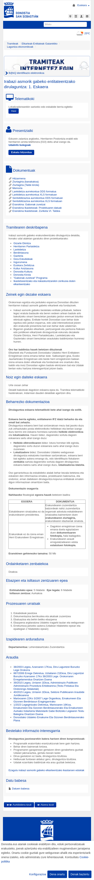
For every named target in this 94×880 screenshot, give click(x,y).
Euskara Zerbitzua (23, 265)
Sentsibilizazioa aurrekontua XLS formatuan (35, 201)
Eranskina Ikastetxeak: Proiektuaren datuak (35, 207)
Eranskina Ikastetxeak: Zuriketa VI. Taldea (34, 210)
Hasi (13, 110)
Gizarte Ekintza (22, 243)
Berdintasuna (21, 252)
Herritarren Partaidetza (26, 246)
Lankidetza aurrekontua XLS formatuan (32, 194)
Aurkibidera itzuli (18, 804)
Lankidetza (19, 249)
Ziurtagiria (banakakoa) (23, 181)
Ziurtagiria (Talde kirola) (23, 184)
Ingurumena (20, 262)
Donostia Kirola (22, 274)
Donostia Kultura (22, 271)
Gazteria (18, 255)
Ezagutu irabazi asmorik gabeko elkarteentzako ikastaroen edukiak (46, 770)
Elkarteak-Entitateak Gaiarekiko (39, 43)
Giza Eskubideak (23, 259)
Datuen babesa (20, 788)
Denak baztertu (80, 874)
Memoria (15, 188)
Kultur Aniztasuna (23, 268)
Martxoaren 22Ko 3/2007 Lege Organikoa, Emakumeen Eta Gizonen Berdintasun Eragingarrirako (47, 700)
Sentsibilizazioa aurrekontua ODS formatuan (35, 197)
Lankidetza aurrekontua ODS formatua (32, 191)
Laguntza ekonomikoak (20, 46)
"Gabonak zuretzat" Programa (30, 277)
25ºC (82, 33)
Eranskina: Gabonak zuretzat (26, 204)
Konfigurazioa (37, 874)
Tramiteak (12, 43)
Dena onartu (57, 874)
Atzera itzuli (45, 804)
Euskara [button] (83, 5)
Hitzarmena (16, 178)
